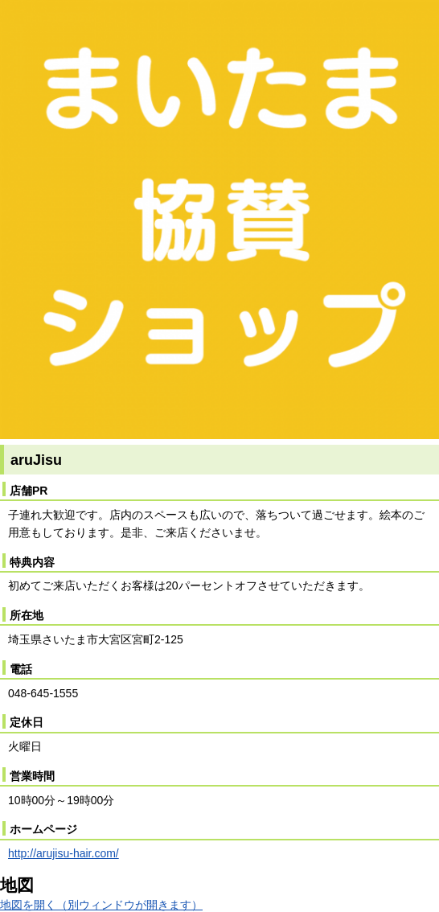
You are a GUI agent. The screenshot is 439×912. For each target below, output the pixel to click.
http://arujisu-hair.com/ (63, 853)
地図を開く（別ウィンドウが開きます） (101, 904)
